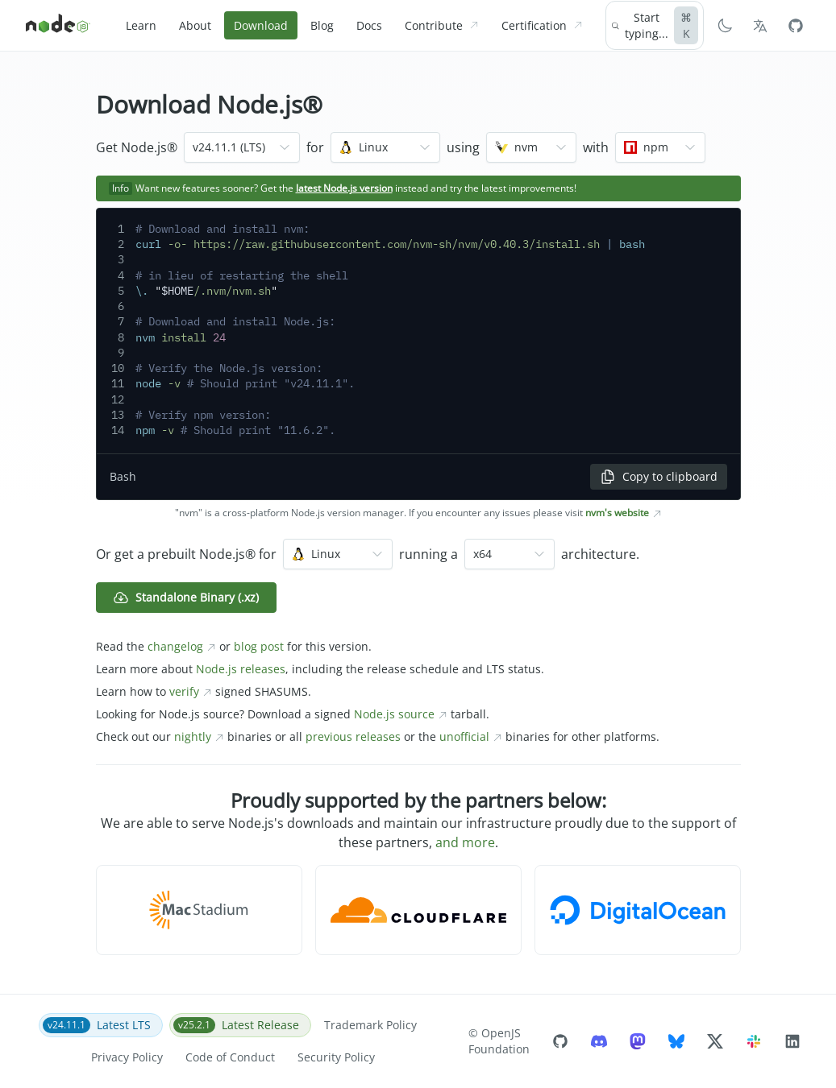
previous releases (353, 736)
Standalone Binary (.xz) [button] (186, 598)
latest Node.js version (344, 188)
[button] (199, 910)
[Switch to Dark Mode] (724, 25)
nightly (199, 736)
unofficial (470, 736)
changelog (182, 646)
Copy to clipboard (658, 477)
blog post (259, 646)
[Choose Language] (760, 25)
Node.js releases (240, 668)
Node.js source (400, 714)
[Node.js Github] (795, 25)
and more (465, 842)
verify (190, 691)
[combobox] (242, 147)
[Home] (58, 26)
